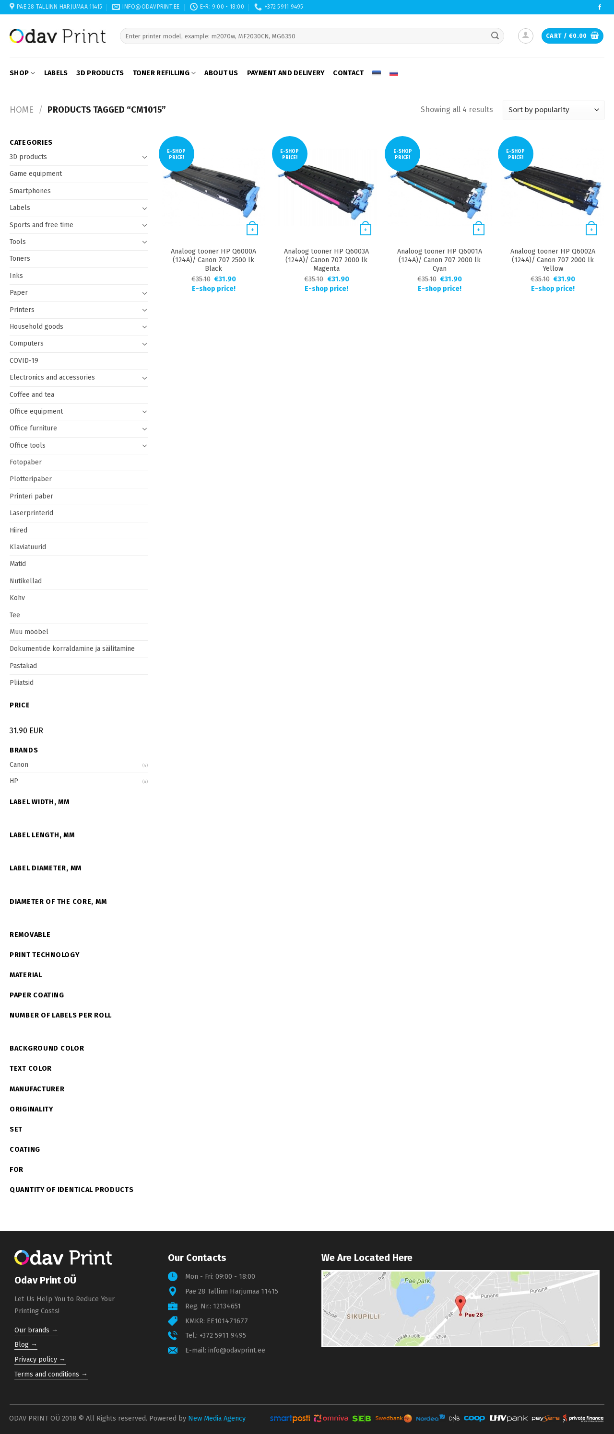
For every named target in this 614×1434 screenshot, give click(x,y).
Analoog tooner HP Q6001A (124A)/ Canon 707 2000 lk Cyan (439, 260)
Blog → (25, 1345)
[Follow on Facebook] (599, 8)
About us (221, 73)
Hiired (18, 530)
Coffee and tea (32, 395)
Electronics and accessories (52, 377)
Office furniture (33, 428)
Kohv (17, 598)
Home (22, 109)
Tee (15, 615)
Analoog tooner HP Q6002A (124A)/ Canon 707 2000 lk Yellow (552, 260)
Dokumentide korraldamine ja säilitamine (72, 649)
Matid (18, 564)
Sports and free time (41, 225)
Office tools (28, 445)
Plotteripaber (31, 479)
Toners (20, 258)
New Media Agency (217, 1418)
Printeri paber (31, 496)
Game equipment (36, 174)
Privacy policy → (40, 1359)
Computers (27, 343)
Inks (16, 276)
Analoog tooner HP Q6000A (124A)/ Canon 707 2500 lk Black (213, 260)
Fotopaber (26, 462)
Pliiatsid (22, 683)
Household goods (36, 327)
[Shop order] (553, 110)
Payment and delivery (286, 73)
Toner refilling (164, 73)
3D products (100, 73)
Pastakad (23, 666)
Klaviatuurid (28, 547)
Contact (348, 73)
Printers (22, 310)
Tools (18, 242)
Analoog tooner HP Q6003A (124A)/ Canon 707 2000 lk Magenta (326, 260)
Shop (22, 73)
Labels (56, 73)
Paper (19, 293)
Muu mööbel (29, 632)
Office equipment (36, 411)
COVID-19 (24, 361)
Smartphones (30, 191)
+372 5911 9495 (223, 1335)
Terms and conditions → (51, 1374)
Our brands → (36, 1330)
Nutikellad (26, 581)
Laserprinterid (31, 513)
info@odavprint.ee (236, 1350)
